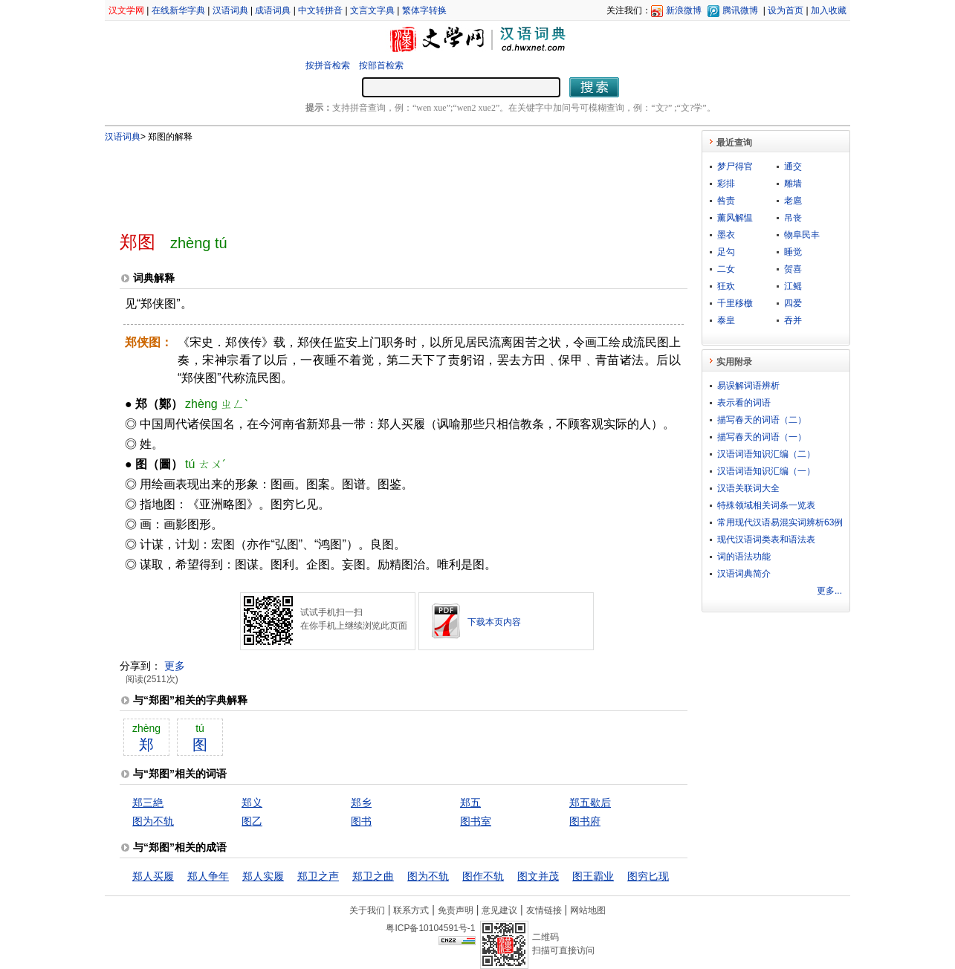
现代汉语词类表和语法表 (766, 539)
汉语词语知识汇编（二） (766, 454)
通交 (793, 166)
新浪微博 (684, 10)
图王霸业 (593, 876)
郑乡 (361, 802)
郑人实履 (263, 876)
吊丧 (793, 218)
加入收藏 (828, 10)
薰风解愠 (735, 218)
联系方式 (411, 910)
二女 (726, 269)
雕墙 (793, 183)
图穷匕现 (648, 876)
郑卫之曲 (373, 876)
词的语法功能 (744, 556)
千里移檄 (735, 303)
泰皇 (726, 320)
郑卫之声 (318, 876)
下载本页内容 (494, 622)
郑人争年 (208, 876)
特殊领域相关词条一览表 (766, 505)
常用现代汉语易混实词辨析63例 (780, 522)
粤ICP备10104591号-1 (430, 928)
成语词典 (273, 10)
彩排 (726, 183)
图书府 (584, 821)
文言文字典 (372, 10)
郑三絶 (148, 802)
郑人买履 (153, 876)
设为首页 (785, 10)
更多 (174, 666)
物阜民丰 (802, 235)
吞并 (793, 320)
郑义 (252, 802)
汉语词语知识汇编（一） (766, 471)
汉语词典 (230, 10)
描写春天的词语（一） (761, 437)
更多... (829, 591)
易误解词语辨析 (748, 385)
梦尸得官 (735, 166)
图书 (361, 821)
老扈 (793, 200)
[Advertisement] (379, 180)
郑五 (470, 802)
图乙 (252, 821)
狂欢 (726, 286)
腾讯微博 (740, 10)
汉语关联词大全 (748, 488)
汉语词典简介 (744, 573)
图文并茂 (538, 876)
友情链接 (544, 910)
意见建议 (499, 910)
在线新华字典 (178, 10)
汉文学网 (126, 10)
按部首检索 (381, 65)
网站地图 (588, 910)
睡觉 (793, 252)
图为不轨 (153, 821)
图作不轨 (483, 876)
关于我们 (367, 910)
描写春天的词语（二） (761, 420)
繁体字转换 (424, 10)
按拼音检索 (327, 65)
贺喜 (793, 269)
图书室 (475, 821)
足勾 (726, 252)
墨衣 (726, 235)
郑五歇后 (590, 802)
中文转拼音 (320, 10)
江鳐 (793, 286)
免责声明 (455, 910)
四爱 (793, 303)
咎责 (726, 200)
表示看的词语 (744, 403)
